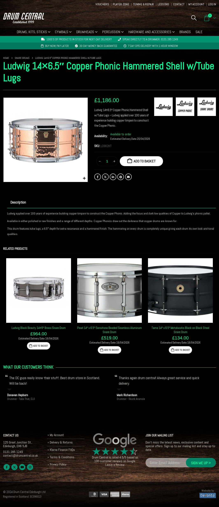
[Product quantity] (107, 161)
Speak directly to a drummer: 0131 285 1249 (150, 39)
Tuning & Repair (143, 4)
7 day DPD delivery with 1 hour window (153, 46)
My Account (196, 4)
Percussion (111, 31)
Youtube (22, 467)
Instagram (30, 467)
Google (131, 461)
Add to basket (145, 161)
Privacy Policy (58, 464)
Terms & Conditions (62, 457)
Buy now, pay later (57, 46)
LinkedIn (113, 177)
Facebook (97, 177)
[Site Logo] (23, 18)
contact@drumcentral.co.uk (20, 455)
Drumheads (85, 31)
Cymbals (61, 31)
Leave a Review (115, 465)
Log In (212, 4)
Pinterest (120, 177)
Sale (199, 31)
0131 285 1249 (13, 452)
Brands (185, 31)
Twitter (105, 177)
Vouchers (102, 4)
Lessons (163, 4)
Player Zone (121, 4)
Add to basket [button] (40, 345)
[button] (194, 18)
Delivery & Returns (61, 442)
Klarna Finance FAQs (62, 450)
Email (128, 177)
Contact (178, 4)
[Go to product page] (38, 290)
